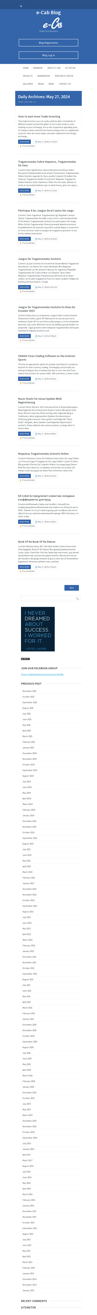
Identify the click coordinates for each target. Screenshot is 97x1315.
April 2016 (26, 1188)
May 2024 (26, 792)
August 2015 (27, 1234)
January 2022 (28, 951)
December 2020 (29, 1024)
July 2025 (26, 713)
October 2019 (28, 1098)
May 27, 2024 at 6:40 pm (47, 521)
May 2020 (26, 1064)
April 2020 (26, 1070)
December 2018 (29, 1120)
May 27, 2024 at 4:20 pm (47, 567)
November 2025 (29, 691)
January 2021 (28, 1019)
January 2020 (28, 1086)
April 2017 (26, 1154)
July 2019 (26, 1103)
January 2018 (28, 1149)
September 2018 (29, 1137)
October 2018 (28, 1132)
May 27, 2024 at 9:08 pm (47, 336)
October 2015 (28, 1222)
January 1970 (28, 1290)
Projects (28, 76)
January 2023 (28, 883)
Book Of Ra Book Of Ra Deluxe (36, 541)
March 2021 (27, 1007)
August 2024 (27, 776)
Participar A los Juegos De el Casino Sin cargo (46, 210)
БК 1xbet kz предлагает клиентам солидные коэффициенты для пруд (46, 497)
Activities (70, 68)
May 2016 (26, 1183)
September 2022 (29, 906)
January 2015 (28, 1273)
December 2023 (29, 821)
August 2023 (27, 843)
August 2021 (27, 979)
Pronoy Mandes (28, 146)
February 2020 (28, 1081)
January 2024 (28, 815)
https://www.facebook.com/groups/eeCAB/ (42, 674)
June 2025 (26, 719)
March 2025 (27, 736)
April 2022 (26, 934)
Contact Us (65, 83)
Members (38, 68)
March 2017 (27, 1160)
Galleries (28, 83)
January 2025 (28, 747)
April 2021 (26, 1002)
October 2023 (28, 832)
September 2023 (29, 838)
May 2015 (26, 1250)
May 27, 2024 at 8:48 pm (47, 433)
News (51, 83)
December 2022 (29, 889)
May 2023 (26, 860)
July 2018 (26, 1143)
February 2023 (28, 877)
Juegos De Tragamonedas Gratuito (39, 259)
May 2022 (26, 928)
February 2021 (28, 1013)
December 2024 (29, 753)
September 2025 (29, 702)
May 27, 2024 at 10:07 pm (47, 287)
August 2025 (27, 708)
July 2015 (26, 1239)
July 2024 (26, 781)
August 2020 (27, 1047)
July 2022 (26, 917)
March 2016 (27, 1194)
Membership (43, 76)
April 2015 (26, 1256)
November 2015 (29, 1217)
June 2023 (26, 855)
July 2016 (26, 1171)
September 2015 (29, 1228)
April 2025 (26, 730)
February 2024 (28, 809)
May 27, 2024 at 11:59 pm (47, 141)
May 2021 (26, 996)
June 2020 (26, 1058)
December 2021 (29, 956)
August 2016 (27, 1166)
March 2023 (27, 872)
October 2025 (28, 696)
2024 (26, 102)
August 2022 (27, 911)
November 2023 (29, 826)
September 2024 (29, 770)
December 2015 (29, 1211)
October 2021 (28, 968)
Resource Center (64, 76)
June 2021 (26, 990)
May (30, 102)
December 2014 (29, 1279)
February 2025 (28, 742)
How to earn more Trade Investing (39, 116)
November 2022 (29, 894)
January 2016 (28, 1205)
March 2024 (27, 804)
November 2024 (29, 759)
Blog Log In (48, 55)
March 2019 (27, 1115)
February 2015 (28, 1267)
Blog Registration (48, 42)
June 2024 (26, 787)
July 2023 (26, 849)
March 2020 (27, 1075)
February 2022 (28, 945)
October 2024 (28, 764)
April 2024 (26, 798)
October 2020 (28, 1036)
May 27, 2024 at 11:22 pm (47, 190)
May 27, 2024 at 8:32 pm (47, 476)
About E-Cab (54, 68)
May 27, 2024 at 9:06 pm (47, 379)
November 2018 (29, 1126)
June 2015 (26, 1245)
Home (26, 68)
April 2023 (26, 866)
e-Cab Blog (48, 12)
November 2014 (29, 1284)
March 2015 (27, 1262)
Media (41, 83)
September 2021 (29, 973)
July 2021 (26, 985)
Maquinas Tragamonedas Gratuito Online (43, 453)
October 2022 (28, 900)
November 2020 (29, 1030)
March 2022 (27, 939)
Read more (24, 141)
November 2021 (29, 962)
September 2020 (29, 1041)
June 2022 (26, 923)
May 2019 (26, 1109)
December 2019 (29, 1092)
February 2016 (28, 1200)
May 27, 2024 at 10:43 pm (47, 239)
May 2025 (26, 725)
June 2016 (26, 1177)
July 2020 (26, 1053)
